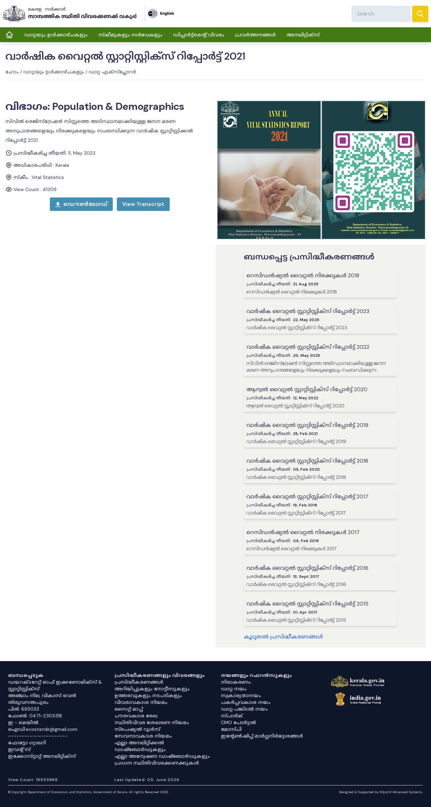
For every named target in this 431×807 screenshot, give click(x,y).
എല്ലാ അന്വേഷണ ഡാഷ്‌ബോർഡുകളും (162, 756)
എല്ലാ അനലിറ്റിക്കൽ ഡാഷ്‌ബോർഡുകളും (140, 746)
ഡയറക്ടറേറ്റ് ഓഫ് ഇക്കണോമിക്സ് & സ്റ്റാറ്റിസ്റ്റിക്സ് (55, 685)
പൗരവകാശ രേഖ (136, 716)
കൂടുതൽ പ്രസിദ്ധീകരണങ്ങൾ (283, 636)
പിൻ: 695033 (23, 709)
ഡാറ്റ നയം (233, 689)
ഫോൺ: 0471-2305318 (35, 716)
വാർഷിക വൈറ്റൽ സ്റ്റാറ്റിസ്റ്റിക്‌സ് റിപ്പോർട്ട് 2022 (307, 346)
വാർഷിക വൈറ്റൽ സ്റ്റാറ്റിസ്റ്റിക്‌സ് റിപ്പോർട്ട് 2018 (307, 460)
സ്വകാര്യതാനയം (241, 695)
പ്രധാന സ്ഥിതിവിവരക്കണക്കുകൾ (156, 763)
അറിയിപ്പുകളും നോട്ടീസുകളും (152, 689)
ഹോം (12, 72)
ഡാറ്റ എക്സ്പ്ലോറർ (112, 72)
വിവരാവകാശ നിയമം (140, 702)
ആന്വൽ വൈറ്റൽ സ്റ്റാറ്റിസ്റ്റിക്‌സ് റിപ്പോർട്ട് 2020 (306, 389)
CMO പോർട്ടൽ (238, 722)
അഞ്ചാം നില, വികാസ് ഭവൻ (42, 695)
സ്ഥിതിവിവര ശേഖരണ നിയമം (151, 722)
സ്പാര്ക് (232, 716)
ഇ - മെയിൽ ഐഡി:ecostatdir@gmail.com (42, 725)
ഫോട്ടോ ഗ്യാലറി (27, 743)
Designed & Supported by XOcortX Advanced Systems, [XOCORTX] (381, 792)
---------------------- (37, 736)
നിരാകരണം (236, 682)
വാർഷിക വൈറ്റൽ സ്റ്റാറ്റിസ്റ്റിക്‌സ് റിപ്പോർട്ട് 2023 (307, 311)
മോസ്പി (231, 729)
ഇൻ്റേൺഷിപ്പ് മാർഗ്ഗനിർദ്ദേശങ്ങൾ (262, 736)
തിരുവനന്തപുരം (28, 702)
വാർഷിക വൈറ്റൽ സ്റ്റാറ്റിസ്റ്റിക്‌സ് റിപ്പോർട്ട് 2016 (307, 567)
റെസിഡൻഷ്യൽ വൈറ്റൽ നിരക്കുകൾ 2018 (302, 275)
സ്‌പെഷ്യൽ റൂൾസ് (137, 729)
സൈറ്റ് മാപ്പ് (128, 709)
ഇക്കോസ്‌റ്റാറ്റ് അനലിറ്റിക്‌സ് (42, 756)
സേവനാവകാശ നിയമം (143, 736)
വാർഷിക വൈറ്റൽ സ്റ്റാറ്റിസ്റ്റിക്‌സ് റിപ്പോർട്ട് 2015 (307, 603)
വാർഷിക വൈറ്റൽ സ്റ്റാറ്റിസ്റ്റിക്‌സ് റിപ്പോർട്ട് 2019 (307, 425)
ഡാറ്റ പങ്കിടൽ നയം (244, 709)
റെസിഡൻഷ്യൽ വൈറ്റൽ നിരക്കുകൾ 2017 (303, 532)
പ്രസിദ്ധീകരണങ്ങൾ (138, 682)
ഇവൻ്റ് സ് (19, 749)
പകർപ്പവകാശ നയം (245, 702)
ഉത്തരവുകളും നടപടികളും (148, 695)
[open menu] (143, 204)
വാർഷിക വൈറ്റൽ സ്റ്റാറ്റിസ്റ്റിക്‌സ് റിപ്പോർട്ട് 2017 (307, 496)
